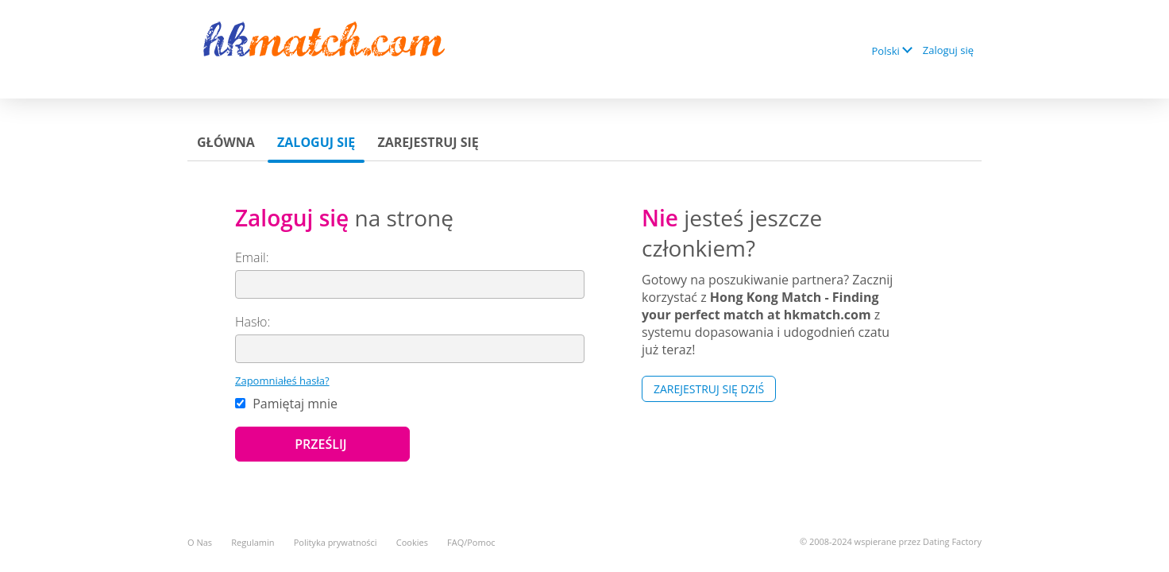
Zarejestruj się (427, 142)
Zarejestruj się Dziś (709, 388)
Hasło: (252, 321)
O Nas (199, 542)
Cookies (412, 542)
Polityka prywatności (335, 542)
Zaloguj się (948, 50)
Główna (226, 142)
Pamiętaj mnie (286, 403)
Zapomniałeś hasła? (282, 380)
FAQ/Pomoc (471, 542)
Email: (252, 257)
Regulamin (252, 542)
